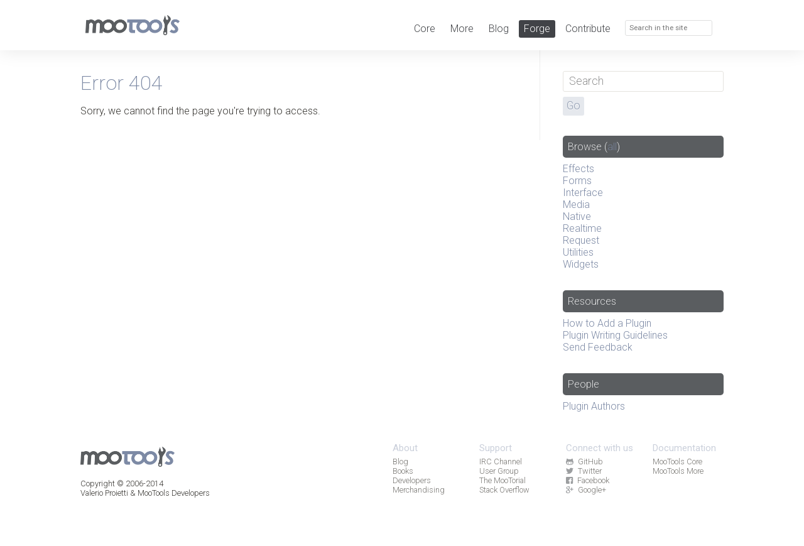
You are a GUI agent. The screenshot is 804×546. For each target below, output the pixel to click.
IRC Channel (500, 461)
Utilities (578, 252)
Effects (578, 169)
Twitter (583, 471)
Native (577, 216)
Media (576, 204)
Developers (412, 480)
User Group (499, 471)
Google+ (586, 489)
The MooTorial (502, 480)
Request (581, 240)
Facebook (587, 480)
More (462, 29)
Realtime (582, 228)
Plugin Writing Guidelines (615, 335)
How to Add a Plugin (607, 323)
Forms (577, 181)
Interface (583, 193)
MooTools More (678, 471)
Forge (537, 29)
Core (424, 29)
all (612, 147)
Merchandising (419, 489)
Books (403, 471)
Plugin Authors (594, 406)
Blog (499, 29)
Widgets (581, 264)
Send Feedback (598, 347)
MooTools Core (677, 461)
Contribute (588, 29)
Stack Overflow (504, 489)
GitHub (584, 461)
